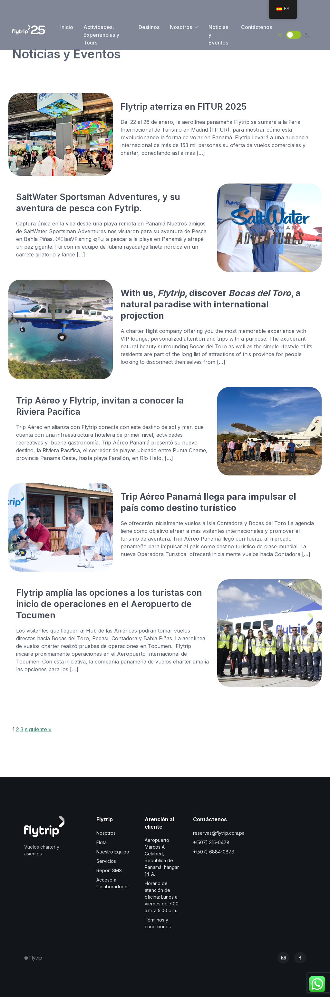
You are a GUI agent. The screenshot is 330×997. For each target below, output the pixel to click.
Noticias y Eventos (218, 35)
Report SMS (109, 870)
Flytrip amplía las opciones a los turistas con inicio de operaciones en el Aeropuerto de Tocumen (109, 603)
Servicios (106, 861)
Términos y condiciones (158, 923)
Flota (101, 842)
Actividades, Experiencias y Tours (101, 35)
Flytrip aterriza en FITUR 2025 (184, 106)
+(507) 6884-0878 (213, 851)
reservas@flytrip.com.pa (219, 833)
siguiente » (38, 729)
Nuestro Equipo (112, 851)
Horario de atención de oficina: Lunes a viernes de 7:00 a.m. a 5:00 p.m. (162, 897)
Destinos (149, 27)
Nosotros (181, 27)
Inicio (66, 27)
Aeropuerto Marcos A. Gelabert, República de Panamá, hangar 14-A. (162, 857)
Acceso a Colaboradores (112, 883)
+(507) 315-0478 (211, 842)
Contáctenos (256, 27)
